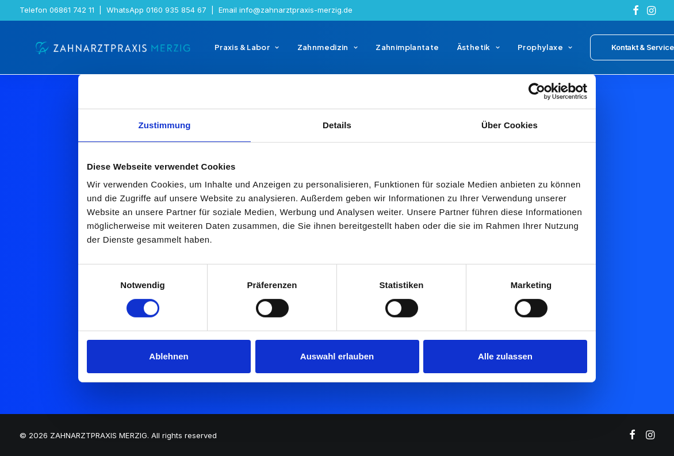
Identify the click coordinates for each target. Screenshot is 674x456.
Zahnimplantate (396, 50)
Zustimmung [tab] (165, 124)
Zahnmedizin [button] (316, 50)
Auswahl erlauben (337, 356)
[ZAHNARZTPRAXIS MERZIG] (108, 50)
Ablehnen (168, 356)
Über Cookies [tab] (509, 124)
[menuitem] (636, 10)
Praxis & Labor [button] (236, 50)
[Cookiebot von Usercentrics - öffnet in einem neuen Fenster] (537, 90)
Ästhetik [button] (467, 50)
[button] (636, 10)
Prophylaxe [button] (534, 50)
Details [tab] (337, 124)
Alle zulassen (505, 356)
